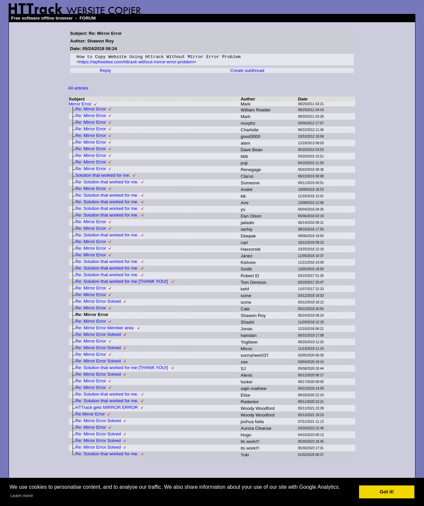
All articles (78, 89)
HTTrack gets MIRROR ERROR (107, 409)
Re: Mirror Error (91, 110)
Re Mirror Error (90, 415)
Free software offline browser (42, 18)
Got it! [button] (387, 491)
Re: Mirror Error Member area (105, 329)
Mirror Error (80, 105)
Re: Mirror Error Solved (98, 302)
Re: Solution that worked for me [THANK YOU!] (122, 283)
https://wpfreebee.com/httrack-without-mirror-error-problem (136, 63)
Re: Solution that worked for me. (107, 183)
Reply (105, 72)
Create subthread (247, 72)
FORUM (88, 18)
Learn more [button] (21, 495)
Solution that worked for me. (103, 176)
